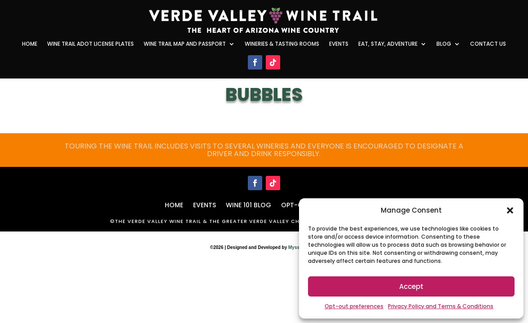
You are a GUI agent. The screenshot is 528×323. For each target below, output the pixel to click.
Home (29, 44)
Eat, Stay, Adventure (388, 44)
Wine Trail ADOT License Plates (90, 44)
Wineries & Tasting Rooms (282, 44)
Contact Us (488, 44)
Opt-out (296, 204)
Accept (411, 286)
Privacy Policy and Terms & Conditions (440, 306)
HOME (174, 204)
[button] (510, 210)
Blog (443, 44)
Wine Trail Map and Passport (185, 44)
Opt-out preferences (354, 306)
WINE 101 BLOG (248, 204)
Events (338, 44)
